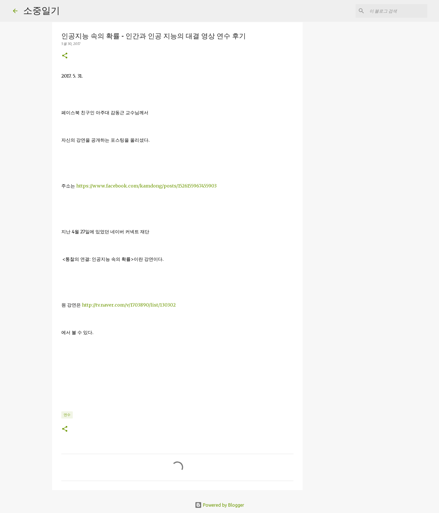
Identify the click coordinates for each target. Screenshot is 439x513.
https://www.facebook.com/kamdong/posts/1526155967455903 (146, 186)
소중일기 (41, 10)
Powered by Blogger (219, 505)
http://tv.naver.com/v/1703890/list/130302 (129, 305)
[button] (64, 56)
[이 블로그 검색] (397, 11)
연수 (67, 415)
